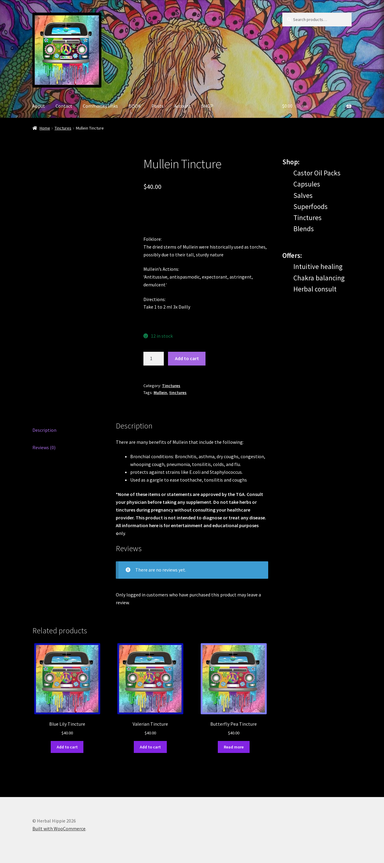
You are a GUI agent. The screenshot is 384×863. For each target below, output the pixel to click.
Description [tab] (44, 430)
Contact (64, 106)
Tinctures (63, 128)
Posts (158, 106)
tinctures (178, 392)
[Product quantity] (153, 359)
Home (45, 128)
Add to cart (187, 358)
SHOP (207, 106)
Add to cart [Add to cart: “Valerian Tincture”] (150, 747)
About (38, 106)
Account (182, 106)
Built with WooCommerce (59, 829)
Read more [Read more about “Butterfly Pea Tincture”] (234, 747)
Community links (100, 106)
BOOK (134, 106)
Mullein (160, 392)
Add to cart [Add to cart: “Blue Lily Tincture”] (67, 747)
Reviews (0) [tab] (44, 447)
